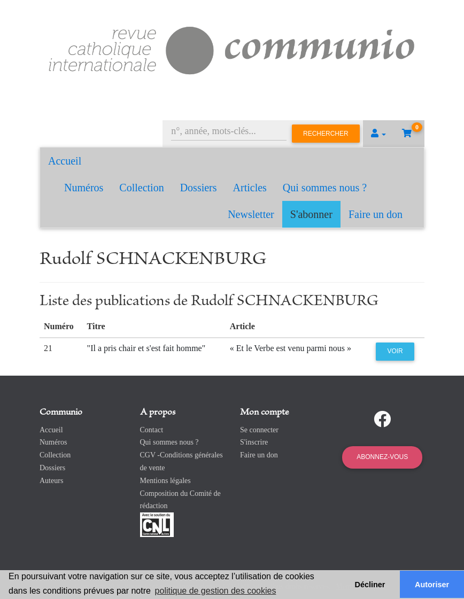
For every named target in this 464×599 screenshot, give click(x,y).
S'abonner (311, 214)
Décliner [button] (370, 584)
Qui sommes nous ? (325, 187)
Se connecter (259, 430)
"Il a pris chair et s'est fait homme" (146, 348)
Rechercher (326, 133)
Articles (250, 187)
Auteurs (51, 481)
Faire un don (376, 214)
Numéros (83, 187)
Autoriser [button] (432, 584)
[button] (378, 133)
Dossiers (198, 187)
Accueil (64, 161)
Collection (141, 187)
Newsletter (251, 214)
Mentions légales (165, 481)
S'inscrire (254, 442)
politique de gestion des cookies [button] (215, 590)
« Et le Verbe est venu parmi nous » (290, 348)
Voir (395, 351)
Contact (152, 430)
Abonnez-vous (382, 457)
